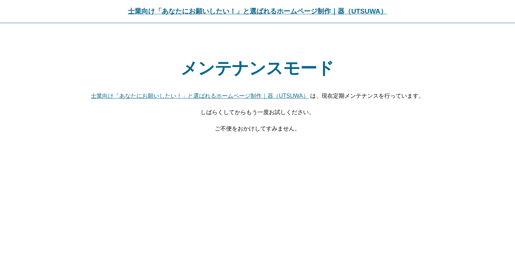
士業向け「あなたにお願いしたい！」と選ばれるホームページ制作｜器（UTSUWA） (257, 11)
